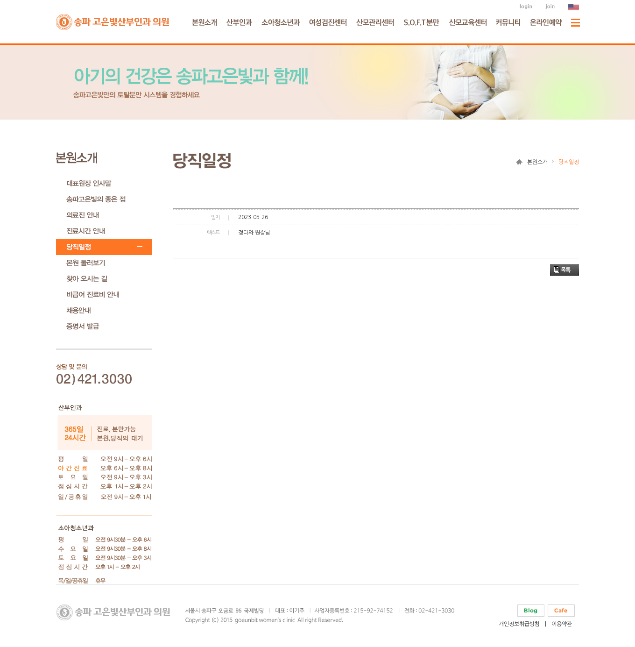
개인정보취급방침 (519, 624)
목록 (565, 270)
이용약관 (561, 624)
